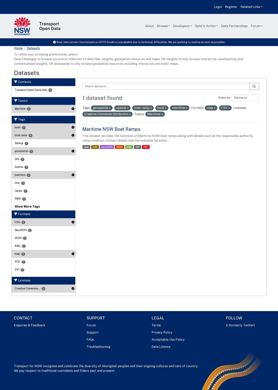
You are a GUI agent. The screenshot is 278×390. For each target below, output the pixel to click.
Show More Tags (27, 206)
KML (129, 147)
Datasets (33, 48)
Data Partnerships (234, 26)
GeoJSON (107, 147)
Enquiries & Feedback (29, 325)
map (86, 147)
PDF (145, 147)
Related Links (250, 7)
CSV (95, 147)
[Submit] (254, 86)
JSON (119, 147)
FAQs (90, 339)
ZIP (138, 147)
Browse (162, 26)
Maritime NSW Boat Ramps (111, 129)
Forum (255, 26)
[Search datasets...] (166, 86)
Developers (181, 26)
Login (218, 7)
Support (92, 332)
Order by (224, 97)
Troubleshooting (98, 347)
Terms (156, 325)
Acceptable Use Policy (168, 339)
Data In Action (205, 26)
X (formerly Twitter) (240, 325)
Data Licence (161, 347)
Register (231, 7)
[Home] (18, 48)
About (149, 26)
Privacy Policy (162, 332)
